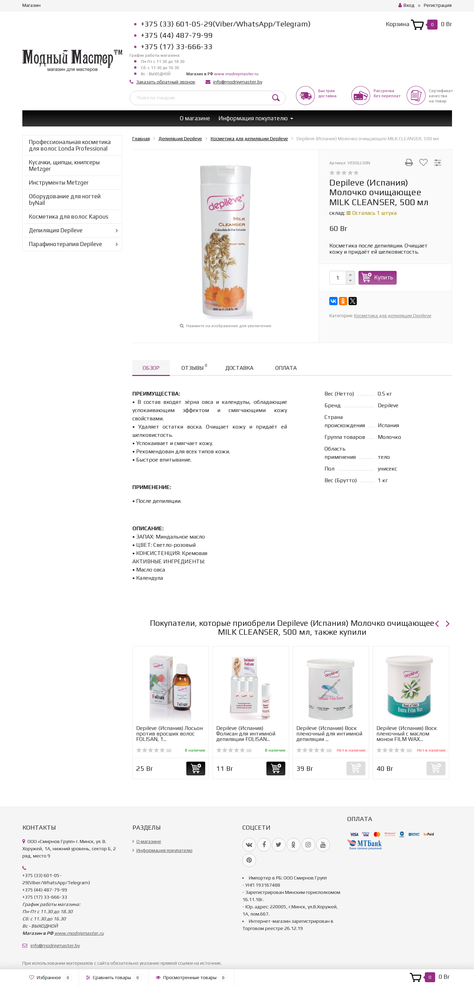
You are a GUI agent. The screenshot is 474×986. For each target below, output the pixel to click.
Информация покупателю (253, 118)
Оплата (286, 368)
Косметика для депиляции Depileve (392, 315)
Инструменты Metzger (59, 182)
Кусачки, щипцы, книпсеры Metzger (64, 165)
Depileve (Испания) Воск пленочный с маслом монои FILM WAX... (406, 733)
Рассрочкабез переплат (387, 93)
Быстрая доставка (327, 93)
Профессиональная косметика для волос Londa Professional (70, 145)
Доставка (239, 368)
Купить (383, 277)
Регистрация (438, 5)
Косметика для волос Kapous (68, 216)
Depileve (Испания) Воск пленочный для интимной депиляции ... (329, 733)
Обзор (151, 368)
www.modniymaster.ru (236, 73)
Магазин (31, 5)
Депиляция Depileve (55, 230)
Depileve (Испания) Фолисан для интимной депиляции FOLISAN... (245, 733)
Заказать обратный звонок (165, 82)
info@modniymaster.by (237, 82)
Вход (406, 5)
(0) (154, 750)
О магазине (195, 118)
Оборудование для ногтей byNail (65, 199)
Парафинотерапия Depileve (65, 244)
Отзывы (194, 367)
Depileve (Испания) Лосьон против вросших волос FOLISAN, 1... (169, 733)
